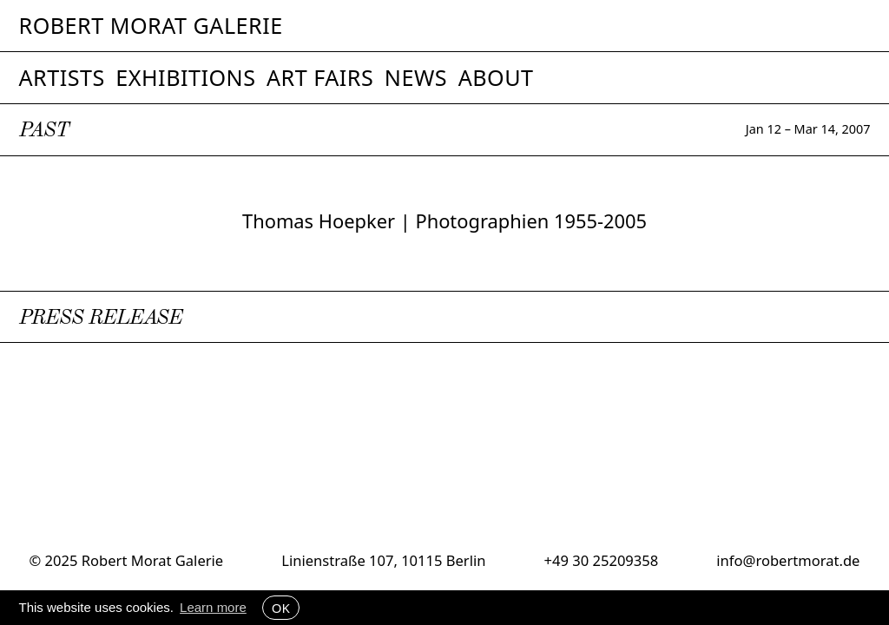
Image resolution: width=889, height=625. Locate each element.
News (416, 77)
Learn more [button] (213, 607)
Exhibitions (185, 77)
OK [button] (281, 607)
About (496, 77)
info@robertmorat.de (787, 560)
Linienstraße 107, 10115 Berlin (383, 560)
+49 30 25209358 (601, 560)
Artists (62, 77)
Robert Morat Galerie (151, 25)
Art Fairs (320, 77)
